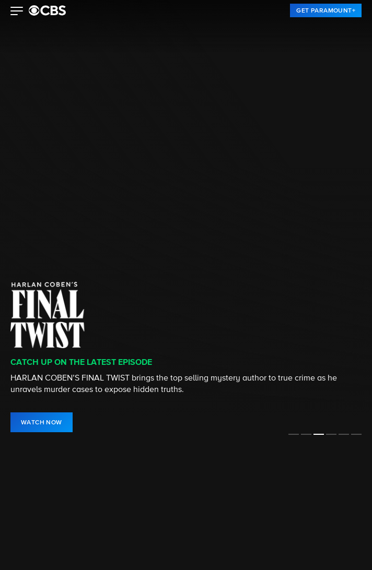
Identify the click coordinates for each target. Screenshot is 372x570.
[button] (17, 12)
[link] (326, 10)
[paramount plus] (47, 10)
